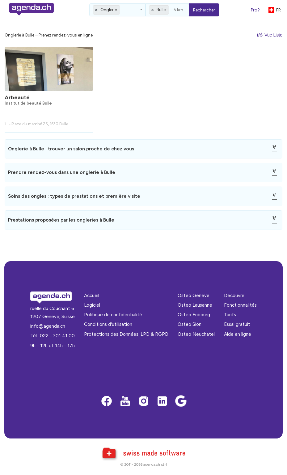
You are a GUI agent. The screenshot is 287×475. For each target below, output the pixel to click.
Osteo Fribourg (194, 314)
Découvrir (234, 295)
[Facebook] (106, 401)
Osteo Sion (189, 324)
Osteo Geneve (193, 295)
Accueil (91, 295)
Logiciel (92, 305)
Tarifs (230, 314)
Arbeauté (17, 97)
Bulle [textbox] (161, 9)
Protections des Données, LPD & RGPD (126, 334)
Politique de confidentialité (113, 314)
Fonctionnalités (240, 305)
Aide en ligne (237, 334)
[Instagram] (143, 401)
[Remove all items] (96, 10)
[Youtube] (125, 401)
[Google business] (181, 401)
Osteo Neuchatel (196, 334)
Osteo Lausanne (195, 305)
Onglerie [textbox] (108, 9)
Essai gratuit (237, 324)
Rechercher (204, 10)
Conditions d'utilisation (108, 324)
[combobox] (117, 9)
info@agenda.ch (47, 326)
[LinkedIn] (162, 401)
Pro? (255, 10)
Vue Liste (269, 34)
